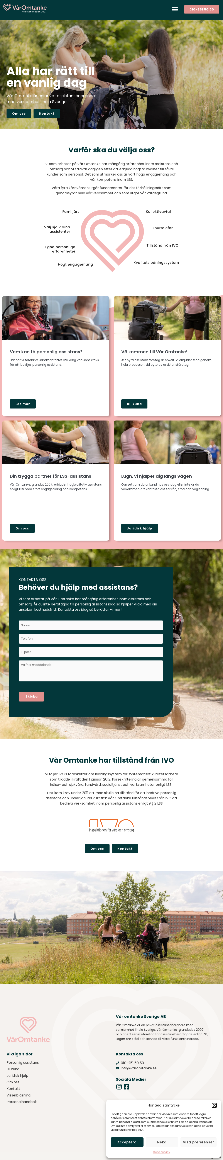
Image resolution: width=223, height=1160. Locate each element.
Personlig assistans (23, 1059)
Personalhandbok (22, 1098)
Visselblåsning (18, 1091)
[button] (214, 1105)
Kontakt (13, 1085)
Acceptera (127, 1142)
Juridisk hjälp (17, 1072)
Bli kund (13, 1065)
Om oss (13, 1078)
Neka (162, 1142)
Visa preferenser (198, 1142)
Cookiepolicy (161, 1152)
